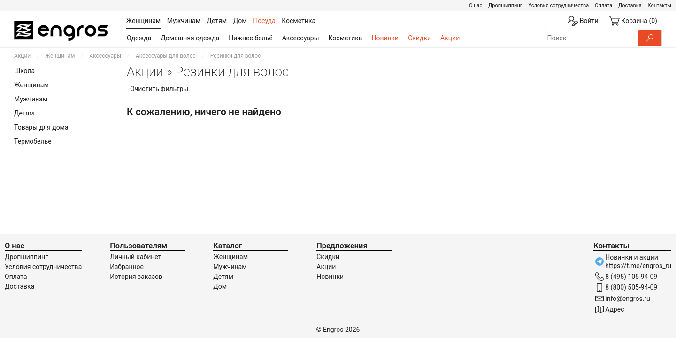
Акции (450, 38)
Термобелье (33, 141)
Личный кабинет (135, 257)
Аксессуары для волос (166, 56)
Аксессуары (300, 38)
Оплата (603, 5)
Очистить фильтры (159, 88)
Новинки (385, 38)
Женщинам (60, 56)
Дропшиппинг (505, 5)
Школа (24, 71)
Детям (24, 113)
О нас (475, 5)
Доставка (630, 5)
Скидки (419, 38)
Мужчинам (30, 99)
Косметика (345, 38)
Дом (220, 286)
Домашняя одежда (190, 38)
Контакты (659, 5)
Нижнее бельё (250, 38)
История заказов (136, 276)
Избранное (127, 266)
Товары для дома (41, 127)
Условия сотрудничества (558, 5)
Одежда (139, 38)
